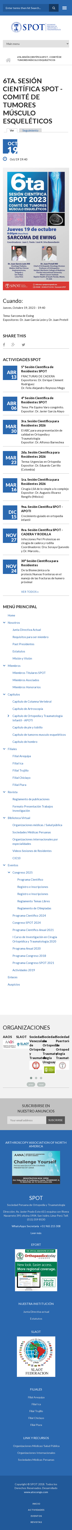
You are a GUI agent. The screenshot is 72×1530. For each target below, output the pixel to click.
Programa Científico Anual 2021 (33, 930)
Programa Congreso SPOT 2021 (33, 962)
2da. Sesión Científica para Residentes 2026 (40, 454)
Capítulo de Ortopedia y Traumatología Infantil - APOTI (37, 718)
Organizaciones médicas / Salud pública (37, 825)
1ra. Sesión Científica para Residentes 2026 (40, 481)
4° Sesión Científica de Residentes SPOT (37, 400)
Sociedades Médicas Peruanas (31, 832)
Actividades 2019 (23, 970)
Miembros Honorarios (26, 687)
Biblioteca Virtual (19, 818)
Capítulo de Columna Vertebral (31, 701)
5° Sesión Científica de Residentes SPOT (37, 369)
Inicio (8, 60)
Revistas (36, 1522)
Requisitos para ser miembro (30, 637)
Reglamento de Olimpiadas (34, 908)
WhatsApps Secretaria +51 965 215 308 (36, 1226)
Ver (13, 130)
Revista (12, 792)
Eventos (13, 865)
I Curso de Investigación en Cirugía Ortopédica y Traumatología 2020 (34, 939)
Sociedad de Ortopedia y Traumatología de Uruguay (49, 1049)
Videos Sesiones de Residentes (32, 850)
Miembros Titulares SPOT (29, 672)
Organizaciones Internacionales (36, 1452)
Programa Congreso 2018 (29, 955)
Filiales (12, 749)
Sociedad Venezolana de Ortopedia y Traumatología (36, 1047)
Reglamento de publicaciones (31, 799)
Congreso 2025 (22, 872)
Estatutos (18, 651)
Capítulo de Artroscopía (27, 708)
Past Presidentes (23, 644)
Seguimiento (30, 130)
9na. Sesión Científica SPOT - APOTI (42, 509)
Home (11, 615)
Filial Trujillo (20, 770)
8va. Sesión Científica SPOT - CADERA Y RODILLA (42, 532)
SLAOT (21, 1037)
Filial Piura (19, 784)
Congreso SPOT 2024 (26, 922)
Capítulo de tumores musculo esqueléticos (39, 734)
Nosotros (14, 622)
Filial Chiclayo (21, 777)
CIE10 (16, 858)
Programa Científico (30, 879)
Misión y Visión (22, 658)
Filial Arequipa (21, 756)
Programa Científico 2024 (29, 915)
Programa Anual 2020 (26, 948)
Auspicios (14, 984)
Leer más (36, 1233)
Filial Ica (17, 763)
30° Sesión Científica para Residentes (39, 563)
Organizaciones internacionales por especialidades (35, 841)
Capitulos (14, 694)
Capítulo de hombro (24, 741)
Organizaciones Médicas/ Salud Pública (36, 1445)
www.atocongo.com (36, 1492)
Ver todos (29, 591)
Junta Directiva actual (36, 1311)
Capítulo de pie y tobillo (27, 727)
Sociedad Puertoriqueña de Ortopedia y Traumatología (62, 1047)
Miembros (14, 665)
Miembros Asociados (25, 680)
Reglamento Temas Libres (33, 901)
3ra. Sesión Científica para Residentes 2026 (40, 423)
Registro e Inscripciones (32, 886)
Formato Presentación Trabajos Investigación (32, 808)
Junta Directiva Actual (26, 629)
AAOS (7, 1037)
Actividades (36, 1510)
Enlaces (12, 977)
